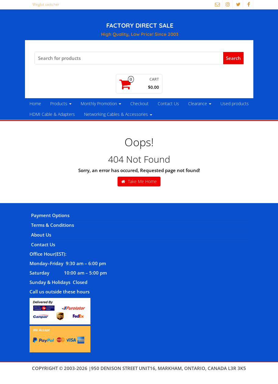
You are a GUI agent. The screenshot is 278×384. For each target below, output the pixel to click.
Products (61, 103)
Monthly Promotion (101, 103)
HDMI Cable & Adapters (52, 114)
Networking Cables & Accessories (118, 114)
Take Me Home (139, 181)
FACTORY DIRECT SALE (139, 25)
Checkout (139, 103)
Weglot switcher (46, 4)
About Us (41, 235)
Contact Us (168, 103)
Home (35, 103)
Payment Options (50, 215)
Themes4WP (139, 375)
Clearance (199, 103)
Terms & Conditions (52, 225)
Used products (234, 103)
